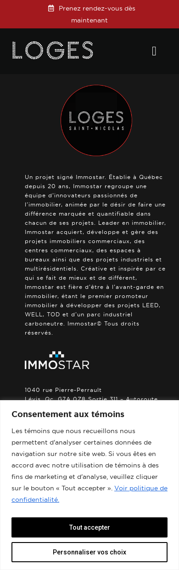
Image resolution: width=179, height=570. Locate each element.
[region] (89, 485)
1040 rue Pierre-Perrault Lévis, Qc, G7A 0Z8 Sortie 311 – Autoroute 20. (91, 399)
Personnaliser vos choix (89, 552)
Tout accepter (89, 527)
